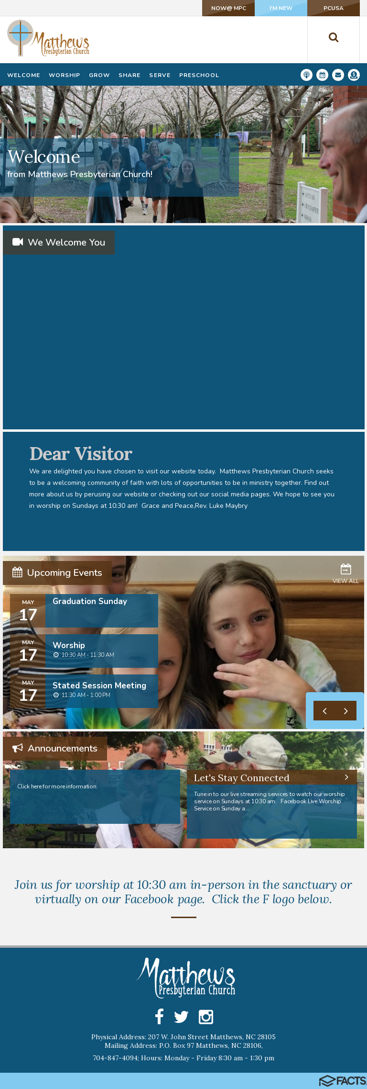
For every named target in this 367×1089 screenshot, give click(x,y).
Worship (69, 645)
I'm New (281, 8)
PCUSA (334, 8)
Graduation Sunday (90, 601)
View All (346, 573)
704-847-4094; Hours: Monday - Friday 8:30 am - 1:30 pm (183, 1058)
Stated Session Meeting (99, 685)
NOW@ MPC (228, 8)
